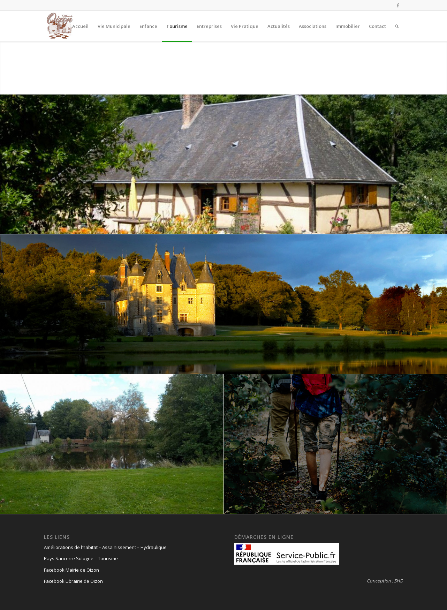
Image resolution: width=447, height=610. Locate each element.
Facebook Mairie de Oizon (71, 570)
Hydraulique (154, 547)
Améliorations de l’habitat (71, 547)
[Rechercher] (397, 26)
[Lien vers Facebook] (398, 5)
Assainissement (119, 547)
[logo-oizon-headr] (59, 26)
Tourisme (108, 558)
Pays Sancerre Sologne (68, 558)
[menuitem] (80, 26)
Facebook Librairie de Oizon (73, 581)
